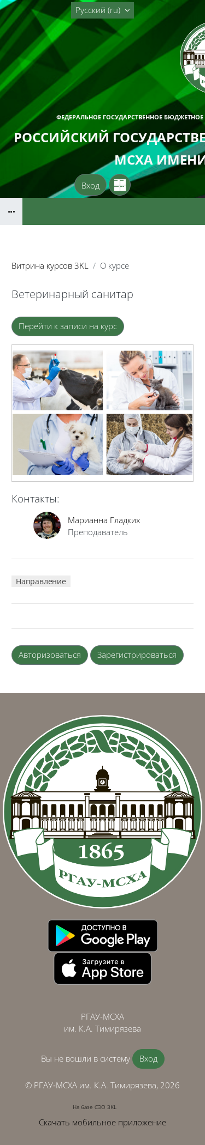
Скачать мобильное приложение (102, 1122)
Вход (90, 185)
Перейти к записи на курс (68, 325)
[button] (102, 10)
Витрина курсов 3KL (50, 265)
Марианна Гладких (104, 519)
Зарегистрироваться (137, 654)
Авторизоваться (50, 654)
